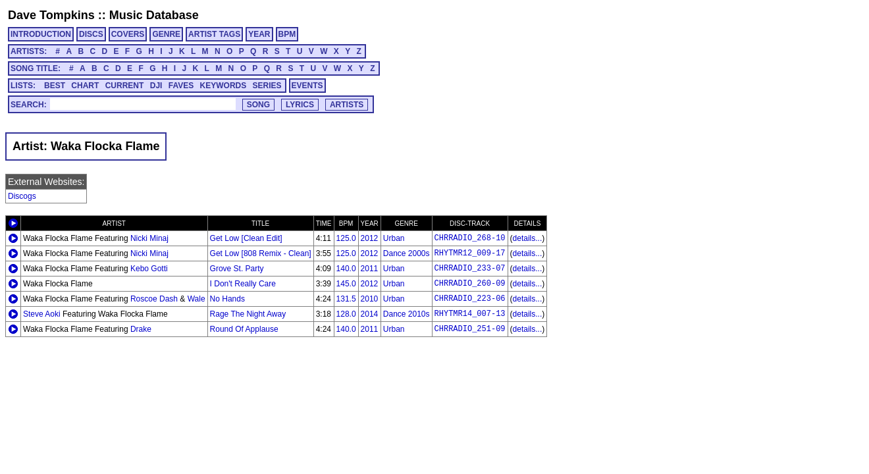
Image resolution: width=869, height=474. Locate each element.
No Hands (227, 298)
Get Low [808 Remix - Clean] (260, 253)
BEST (54, 85)
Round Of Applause (244, 329)
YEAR (259, 34)
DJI (156, 85)
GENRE (166, 34)
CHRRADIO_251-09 (470, 329)
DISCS (91, 34)
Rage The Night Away (248, 314)
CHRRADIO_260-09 (470, 283)
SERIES (267, 85)
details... (527, 238)
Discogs (22, 196)
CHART (85, 85)
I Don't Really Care (243, 283)
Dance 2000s (406, 253)
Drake (140, 329)
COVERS (128, 34)
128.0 (346, 314)
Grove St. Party (237, 268)
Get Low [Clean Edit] (246, 238)
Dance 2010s (406, 314)
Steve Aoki (42, 314)
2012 (370, 238)
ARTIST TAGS (214, 34)
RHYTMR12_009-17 (470, 253)
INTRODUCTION (41, 34)
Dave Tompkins (51, 15)
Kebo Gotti (149, 268)
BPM (287, 34)
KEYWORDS (223, 85)
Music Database (154, 15)
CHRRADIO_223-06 (470, 298)
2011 (370, 268)
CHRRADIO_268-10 (470, 238)
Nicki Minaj (149, 238)
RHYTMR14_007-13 (470, 314)
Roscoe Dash (154, 298)
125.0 (346, 238)
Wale (196, 298)
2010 (370, 298)
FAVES (181, 85)
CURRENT (124, 85)
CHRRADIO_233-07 (470, 268)
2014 (370, 314)
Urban (394, 238)
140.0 (346, 268)
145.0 (346, 283)
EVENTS (307, 85)
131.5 (346, 298)
